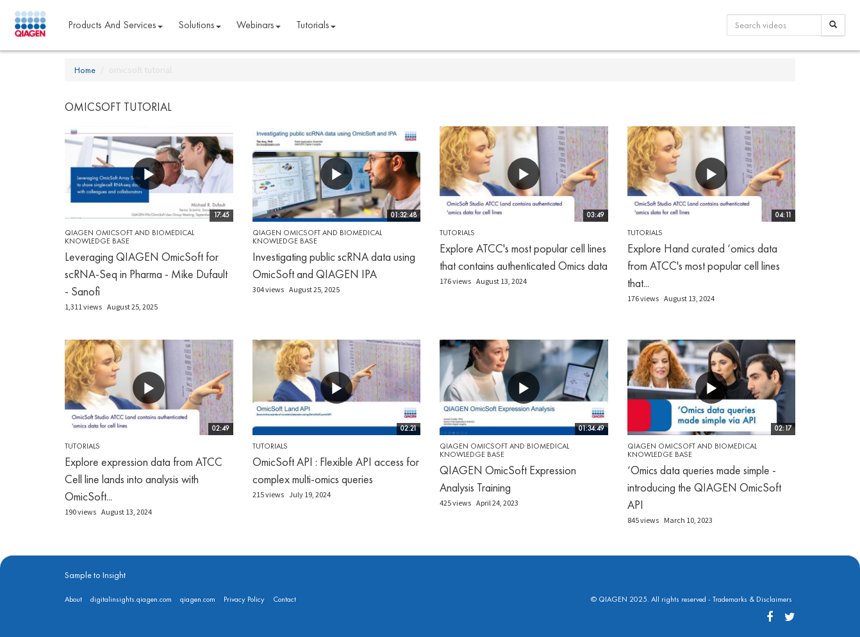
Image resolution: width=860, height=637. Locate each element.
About (73, 599)
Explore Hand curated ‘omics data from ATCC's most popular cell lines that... (703, 265)
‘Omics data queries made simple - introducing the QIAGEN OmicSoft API (704, 487)
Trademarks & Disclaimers (752, 599)
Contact (284, 599)
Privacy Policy (244, 599)
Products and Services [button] (115, 24)
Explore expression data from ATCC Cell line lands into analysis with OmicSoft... (143, 479)
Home (84, 70)
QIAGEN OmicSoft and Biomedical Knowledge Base (129, 237)
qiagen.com (197, 599)
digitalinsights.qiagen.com (131, 599)
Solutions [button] (199, 24)
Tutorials (457, 233)
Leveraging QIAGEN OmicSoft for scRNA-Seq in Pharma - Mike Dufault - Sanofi (146, 274)
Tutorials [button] (316, 24)
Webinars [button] (258, 24)
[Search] (833, 25)
